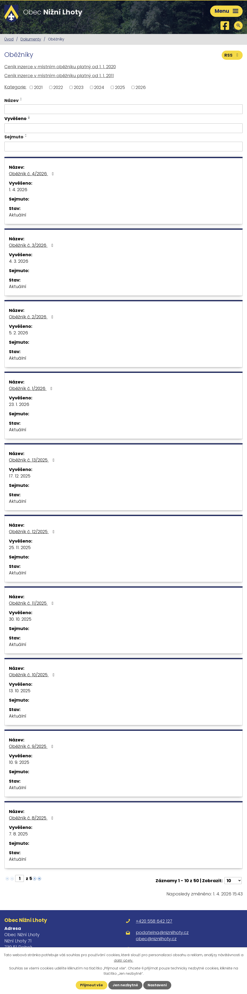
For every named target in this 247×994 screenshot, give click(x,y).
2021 (38, 87)
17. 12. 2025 (19, 476)
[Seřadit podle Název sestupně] (21, 100)
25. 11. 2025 (20, 547)
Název (11, 100)
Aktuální (17, 215)
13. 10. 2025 (19, 691)
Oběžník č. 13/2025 (32, 460)
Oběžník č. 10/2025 (32, 675)
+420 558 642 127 (154, 921)
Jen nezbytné (125, 985)
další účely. (123, 960)
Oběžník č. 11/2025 (32, 603)
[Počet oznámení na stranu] (233, 880)
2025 (120, 87)
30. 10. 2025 (20, 619)
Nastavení (157, 985)
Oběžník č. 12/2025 (32, 532)
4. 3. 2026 (18, 261)
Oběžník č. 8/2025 (32, 818)
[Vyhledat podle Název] (123, 109)
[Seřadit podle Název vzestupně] (21, 98)
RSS (232, 55)
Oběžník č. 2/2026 (32, 317)
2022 (58, 87)
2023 (78, 87)
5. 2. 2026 (18, 333)
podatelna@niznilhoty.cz (162, 932)
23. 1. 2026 (19, 404)
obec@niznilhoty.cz (156, 939)
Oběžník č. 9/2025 (32, 746)
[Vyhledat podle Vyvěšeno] (123, 128)
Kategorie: (15, 87)
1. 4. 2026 (18, 190)
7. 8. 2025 (18, 834)
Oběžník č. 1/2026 (31, 388)
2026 (141, 87)
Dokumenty (31, 39)
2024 (99, 87)
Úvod (9, 39)
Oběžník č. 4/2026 (32, 174)
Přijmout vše (91, 985)
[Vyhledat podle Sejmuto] (123, 146)
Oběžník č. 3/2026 (32, 245)
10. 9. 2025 (19, 762)
